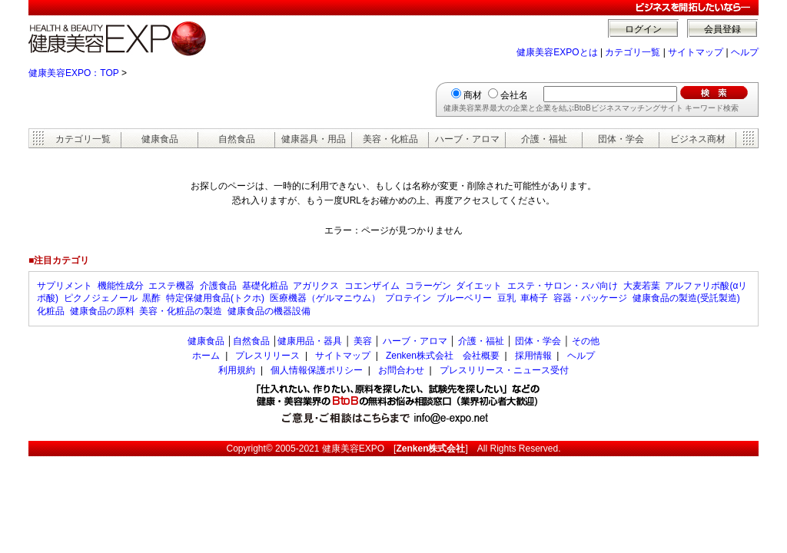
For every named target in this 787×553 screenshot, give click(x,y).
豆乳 (506, 298)
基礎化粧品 (265, 285)
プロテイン (408, 298)
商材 (472, 95)
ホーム (206, 355)
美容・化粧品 (390, 139)
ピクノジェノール (101, 298)
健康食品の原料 (102, 311)
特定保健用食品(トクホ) (215, 298)
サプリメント (64, 285)
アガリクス (316, 285)
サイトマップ (695, 52)
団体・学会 (621, 139)
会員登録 (722, 29)
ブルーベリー (464, 298)
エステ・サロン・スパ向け (562, 285)
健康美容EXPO (353, 448)
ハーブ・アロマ (467, 139)
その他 (585, 341)
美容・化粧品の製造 (180, 311)
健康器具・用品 (313, 139)
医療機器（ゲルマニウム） (325, 298)
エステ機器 (171, 285)
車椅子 (534, 298)
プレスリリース (267, 355)
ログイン (643, 29)
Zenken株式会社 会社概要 (443, 355)
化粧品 (51, 311)
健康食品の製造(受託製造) (686, 298)
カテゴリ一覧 (632, 52)
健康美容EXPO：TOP (73, 73)
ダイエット (479, 285)
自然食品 (236, 139)
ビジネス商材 (698, 139)
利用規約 (236, 370)
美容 (363, 341)
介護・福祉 (544, 139)
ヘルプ (745, 52)
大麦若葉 (641, 285)
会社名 (514, 95)
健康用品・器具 (309, 341)
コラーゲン (428, 285)
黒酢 (151, 298)
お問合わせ (401, 370)
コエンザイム (372, 285)
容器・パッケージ (590, 298)
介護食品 (218, 285)
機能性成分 (121, 285)
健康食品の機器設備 (268, 311)
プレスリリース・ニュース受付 (504, 370)
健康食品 (159, 139)
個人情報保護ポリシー (317, 370)
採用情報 (533, 355)
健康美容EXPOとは (556, 52)
